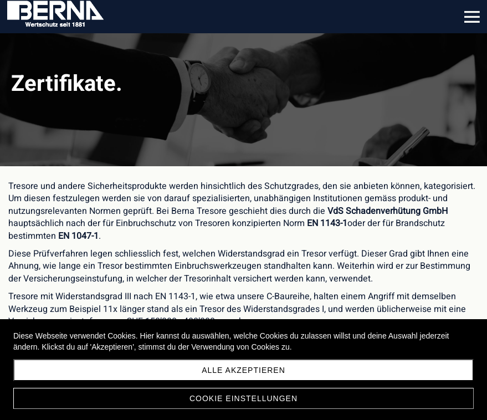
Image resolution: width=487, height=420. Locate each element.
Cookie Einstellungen (243, 398)
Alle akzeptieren (243, 370)
